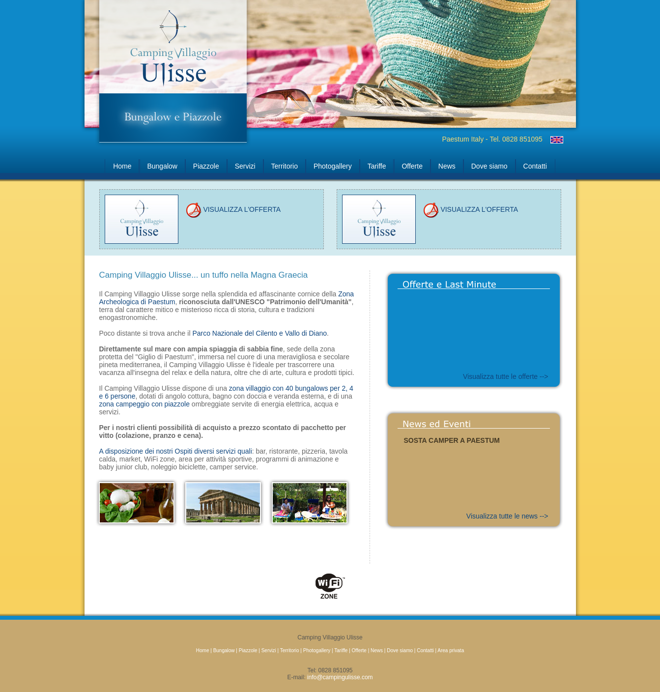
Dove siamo (489, 166)
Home (122, 166)
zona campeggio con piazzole (144, 404)
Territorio (284, 166)
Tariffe (377, 166)
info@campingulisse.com (340, 677)
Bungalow (162, 166)
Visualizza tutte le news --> (507, 516)
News (447, 166)
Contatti (535, 166)
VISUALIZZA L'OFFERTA (233, 209)
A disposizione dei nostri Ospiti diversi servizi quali (175, 451)
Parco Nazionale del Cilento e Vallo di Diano (259, 333)
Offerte (412, 166)
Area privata (450, 650)
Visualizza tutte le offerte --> (505, 376)
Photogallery (333, 166)
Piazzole (206, 166)
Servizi (245, 166)
